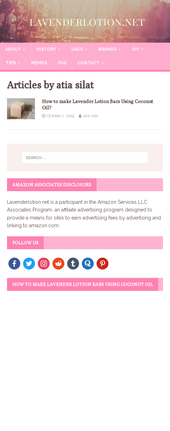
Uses (77, 49)
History (46, 49)
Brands (107, 49)
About (13, 49)
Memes (39, 62)
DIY (135, 49)
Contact (88, 62)
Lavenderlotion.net (28, 202)
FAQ (62, 62)
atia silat (90, 116)
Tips (11, 62)
